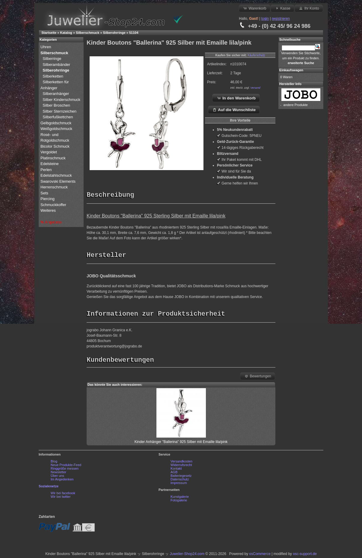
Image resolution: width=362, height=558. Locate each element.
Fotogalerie (179, 501)
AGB (174, 473)
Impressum (179, 484)
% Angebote (50, 222)
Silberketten (53, 76)
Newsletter (58, 473)
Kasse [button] (282, 8)
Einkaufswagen (291, 70)
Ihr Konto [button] (308, 8)
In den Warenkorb (236, 98)
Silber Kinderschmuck (61, 99)
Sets (44, 193)
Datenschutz (180, 481)
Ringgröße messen (65, 470)
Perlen (46, 169)
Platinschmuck (53, 158)
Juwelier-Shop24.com (187, 555)
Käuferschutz (256, 55)
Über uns (57, 477)
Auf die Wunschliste (234, 109)
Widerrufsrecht (181, 466)
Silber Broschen (56, 105)
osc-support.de (304, 555)
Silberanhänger (56, 93)
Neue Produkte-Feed (66, 466)
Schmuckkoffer (53, 204)
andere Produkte (295, 105)
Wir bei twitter (61, 498)
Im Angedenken (62, 481)
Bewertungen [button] (257, 377)
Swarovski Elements (58, 181)
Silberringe (52, 58)
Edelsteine (50, 163)
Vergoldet (49, 152)
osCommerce (260, 555)
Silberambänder (56, 64)
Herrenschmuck (54, 187)
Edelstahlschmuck (56, 175)
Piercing (47, 198)
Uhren (46, 47)
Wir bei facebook (63, 494)
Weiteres (48, 210)
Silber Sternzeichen (59, 111)
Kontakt (176, 470)
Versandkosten (181, 463)
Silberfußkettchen (58, 117)
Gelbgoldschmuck (56, 123)
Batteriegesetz (181, 477)
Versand (255, 87)
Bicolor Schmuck (55, 146)
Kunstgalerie (180, 498)
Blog (54, 463)
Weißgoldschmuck (56, 128)
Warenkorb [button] (254, 8)
